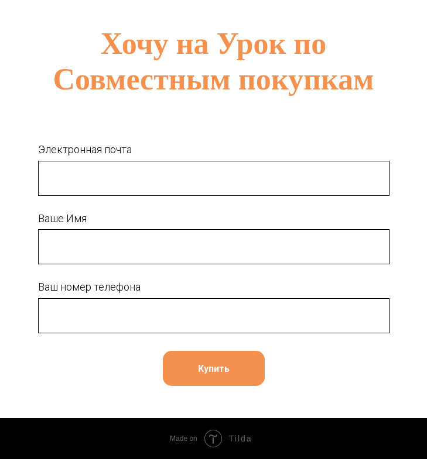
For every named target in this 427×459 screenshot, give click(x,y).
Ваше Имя (62, 218)
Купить (214, 368)
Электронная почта (85, 149)
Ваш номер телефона (89, 287)
